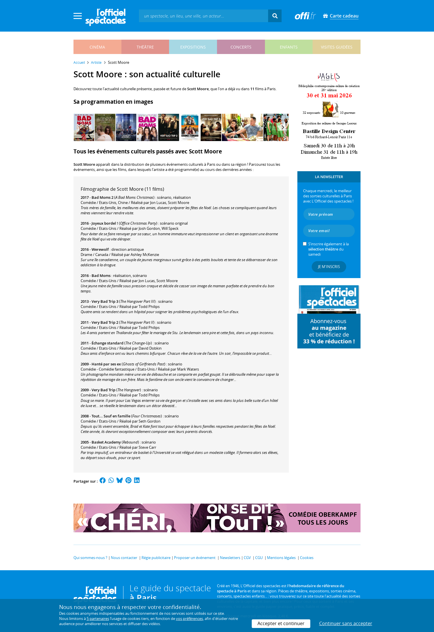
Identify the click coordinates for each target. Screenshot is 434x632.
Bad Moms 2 (102, 197)
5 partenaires (98, 618)
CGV (247, 557)
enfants (289, 47)
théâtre (145, 47)
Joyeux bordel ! (105, 223)
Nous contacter (124, 557)
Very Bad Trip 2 (105, 322)
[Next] (282, 127)
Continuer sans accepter (345, 623)
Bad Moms (101, 275)
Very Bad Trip (103, 389)
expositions (193, 47)
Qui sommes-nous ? (90, 557)
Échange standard (107, 343)
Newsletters (230, 557)
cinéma (97, 47)
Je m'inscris (329, 266)
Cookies (306, 557)
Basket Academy (106, 442)
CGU (259, 557)
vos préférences (189, 618)
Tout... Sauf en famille (111, 416)
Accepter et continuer (281, 623)
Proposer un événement (195, 557)
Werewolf (100, 249)
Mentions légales (281, 557)
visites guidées (336, 47)
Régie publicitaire (156, 557)
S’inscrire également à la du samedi (328, 249)
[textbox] (203, 15)
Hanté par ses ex (106, 364)
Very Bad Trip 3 (105, 301)
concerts (240, 47)
